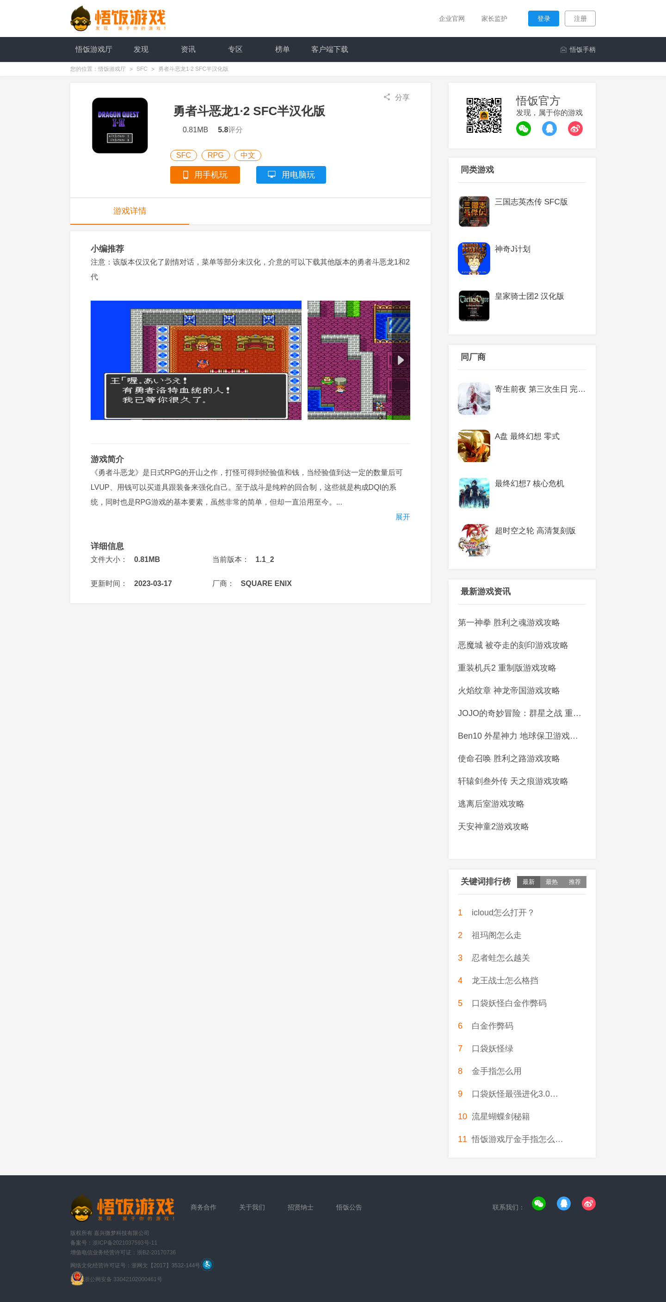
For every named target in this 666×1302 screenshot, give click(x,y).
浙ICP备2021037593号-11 (124, 1243)
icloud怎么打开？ (503, 912)
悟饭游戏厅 (112, 69)
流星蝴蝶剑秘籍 (501, 1116)
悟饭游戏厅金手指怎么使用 (517, 1139)
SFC (142, 69)
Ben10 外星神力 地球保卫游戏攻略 (522, 735)
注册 (580, 18)
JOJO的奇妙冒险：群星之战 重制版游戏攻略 (522, 713)
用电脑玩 (291, 174)
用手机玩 (205, 174)
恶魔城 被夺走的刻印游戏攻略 (513, 645)
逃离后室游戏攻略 (491, 803)
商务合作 (203, 1207)
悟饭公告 (349, 1207)
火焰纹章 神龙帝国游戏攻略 (509, 690)
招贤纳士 (301, 1207)
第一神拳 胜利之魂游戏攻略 (509, 622)
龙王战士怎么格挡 (505, 980)
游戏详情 (130, 211)
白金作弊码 (492, 1025)
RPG (216, 155)
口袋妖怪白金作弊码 (509, 1003)
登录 (543, 18)
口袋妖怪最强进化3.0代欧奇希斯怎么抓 (517, 1093)
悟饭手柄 (578, 49)
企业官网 (451, 18)
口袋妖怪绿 (492, 1048)
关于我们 (252, 1207)
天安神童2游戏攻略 (493, 826)
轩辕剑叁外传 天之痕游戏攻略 (513, 781)
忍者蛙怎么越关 (501, 958)
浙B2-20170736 (156, 1252)
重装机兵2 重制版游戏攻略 (507, 668)
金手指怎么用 (497, 1071)
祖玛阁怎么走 (497, 935)
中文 (247, 155)
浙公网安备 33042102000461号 (123, 1279)
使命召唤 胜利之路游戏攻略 (509, 758)
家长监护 (494, 18)
